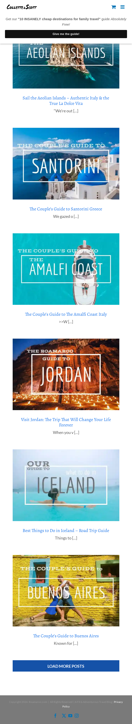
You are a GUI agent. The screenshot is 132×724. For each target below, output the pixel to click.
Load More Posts (65, 666)
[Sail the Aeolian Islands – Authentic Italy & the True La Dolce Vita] (66, 53)
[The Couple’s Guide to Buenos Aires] (66, 590)
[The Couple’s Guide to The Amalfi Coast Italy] (66, 269)
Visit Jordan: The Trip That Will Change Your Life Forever (66, 422)
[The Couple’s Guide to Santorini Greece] (66, 163)
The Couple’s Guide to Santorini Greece (66, 209)
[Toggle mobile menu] (122, 7)
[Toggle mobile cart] (113, 7)
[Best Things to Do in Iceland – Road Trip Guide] (66, 485)
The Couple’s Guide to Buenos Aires (66, 636)
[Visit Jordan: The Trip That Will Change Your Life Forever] (66, 374)
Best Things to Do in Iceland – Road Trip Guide (66, 530)
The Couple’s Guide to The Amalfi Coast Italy (66, 314)
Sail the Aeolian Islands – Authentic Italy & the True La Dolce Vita (66, 100)
